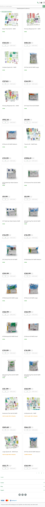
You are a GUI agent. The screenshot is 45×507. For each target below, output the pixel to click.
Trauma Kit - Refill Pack (30, 144)
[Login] (39, 2)
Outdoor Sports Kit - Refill (9, 67)
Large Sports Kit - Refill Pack (10, 451)
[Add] (7, 45)
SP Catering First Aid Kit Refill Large (10, 375)
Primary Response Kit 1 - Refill (32, 28)
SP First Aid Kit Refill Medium (32, 451)
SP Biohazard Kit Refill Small (10, 336)
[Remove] (3, 45)
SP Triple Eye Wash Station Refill (11, 221)
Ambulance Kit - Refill (30, 413)
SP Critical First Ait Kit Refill (9, 259)
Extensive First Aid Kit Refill (9, 413)
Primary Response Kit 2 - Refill (10, 105)
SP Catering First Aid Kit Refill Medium (32, 375)
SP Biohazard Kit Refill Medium (32, 259)
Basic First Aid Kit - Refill (9, 28)
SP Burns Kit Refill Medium (9, 144)
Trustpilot (2, 477)
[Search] (44, 6)
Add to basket (12, 45)
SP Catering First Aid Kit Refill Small (32, 221)
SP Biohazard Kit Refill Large (10, 298)
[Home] (44, 2)
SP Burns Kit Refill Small (30, 336)
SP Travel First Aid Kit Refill (31, 105)
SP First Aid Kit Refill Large (31, 67)
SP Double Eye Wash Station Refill (10, 183)
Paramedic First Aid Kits (6, 11)
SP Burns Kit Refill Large (31, 298)
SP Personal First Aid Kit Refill (32, 182)
